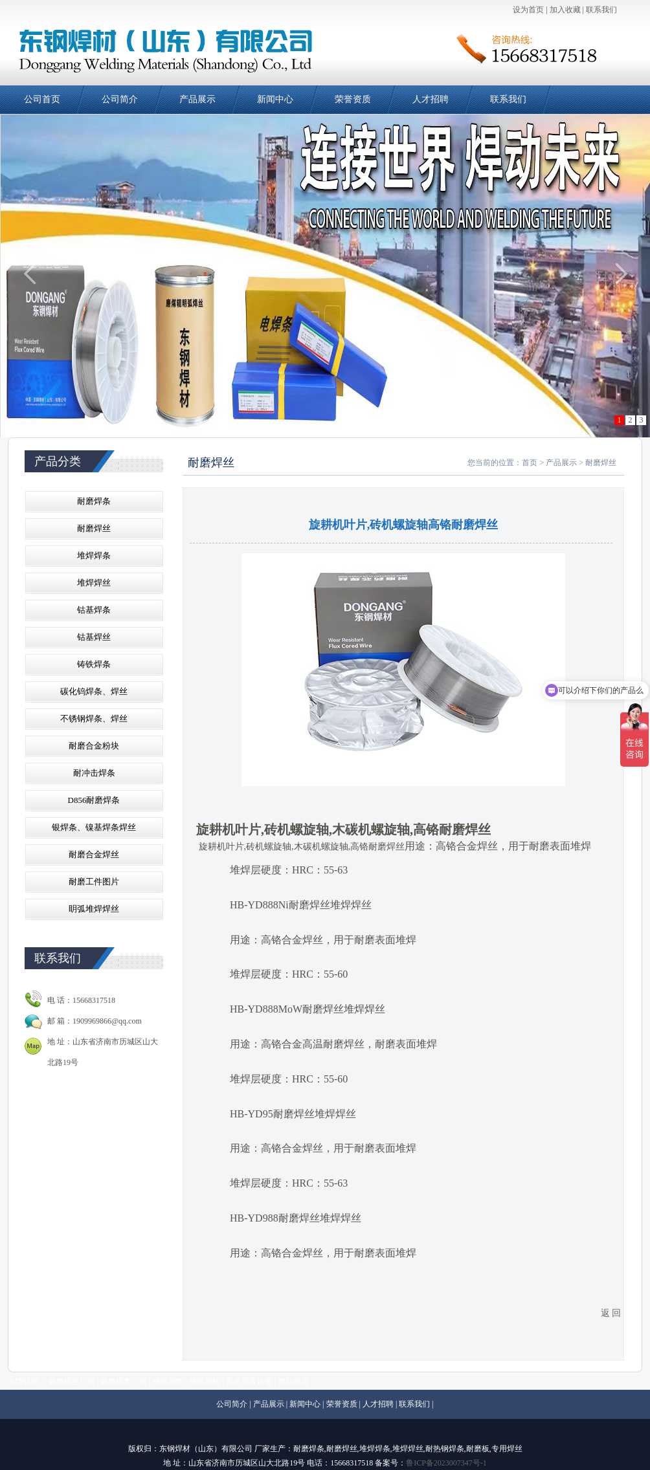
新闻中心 (275, 99)
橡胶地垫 (168, 1381)
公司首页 (42, 99)
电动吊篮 (293, 1381)
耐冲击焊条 (94, 773)
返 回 (611, 1313)
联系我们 (601, 9)
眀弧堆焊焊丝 (94, 909)
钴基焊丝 (94, 637)
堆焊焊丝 (94, 582)
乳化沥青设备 (249, 1381)
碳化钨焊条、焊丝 (94, 691)
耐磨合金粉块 (94, 746)
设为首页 (528, 9)
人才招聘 (430, 99)
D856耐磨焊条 (94, 800)
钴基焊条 (94, 610)
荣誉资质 (353, 99)
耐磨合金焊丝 (94, 854)
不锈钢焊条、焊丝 (94, 718)
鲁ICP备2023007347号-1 (446, 1462)
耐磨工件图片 (94, 881)
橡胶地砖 (204, 1381)
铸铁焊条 (94, 664)
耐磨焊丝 (94, 528)
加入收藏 (565, 9)
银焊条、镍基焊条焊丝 (94, 827)
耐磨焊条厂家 (123, 1381)
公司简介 (120, 99)
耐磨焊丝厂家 (72, 1381)
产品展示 (197, 99)
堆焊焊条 (94, 555)
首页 (529, 462)
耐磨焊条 (94, 501)
